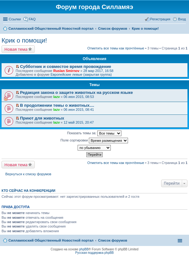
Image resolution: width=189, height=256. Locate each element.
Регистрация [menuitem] (160, 19)
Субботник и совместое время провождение (65, 66)
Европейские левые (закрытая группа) (81, 74)
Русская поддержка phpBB (94, 252)
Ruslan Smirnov (66, 71)
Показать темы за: (94, 133)
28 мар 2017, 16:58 (98, 71)
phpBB (84, 249)
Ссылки (15, 19)
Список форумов (112, 240)
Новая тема (16, 49)
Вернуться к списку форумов (28, 174)
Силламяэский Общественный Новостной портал (51, 240)
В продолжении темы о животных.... (57, 105)
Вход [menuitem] (182, 19)
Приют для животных (42, 118)
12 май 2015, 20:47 (79, 122)
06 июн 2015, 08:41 (79, 109)
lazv (56, 97)
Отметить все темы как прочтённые (115, 48)
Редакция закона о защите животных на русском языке (76, 92)
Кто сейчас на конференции (28, 190)
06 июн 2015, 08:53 (79, 97)
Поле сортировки (94, 140)
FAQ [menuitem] (32, 19)
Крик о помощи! (24, 40)
